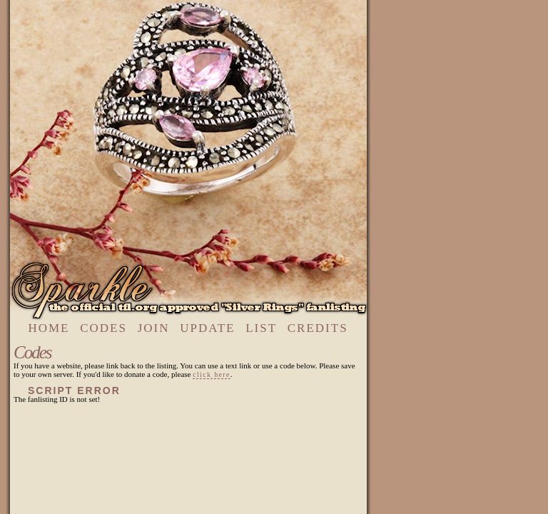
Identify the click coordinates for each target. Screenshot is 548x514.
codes (103, 328)
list (261, 328)
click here (211, 374)
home (48, 328)
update (207, 328)
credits (318, 328)
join (154, 328)
